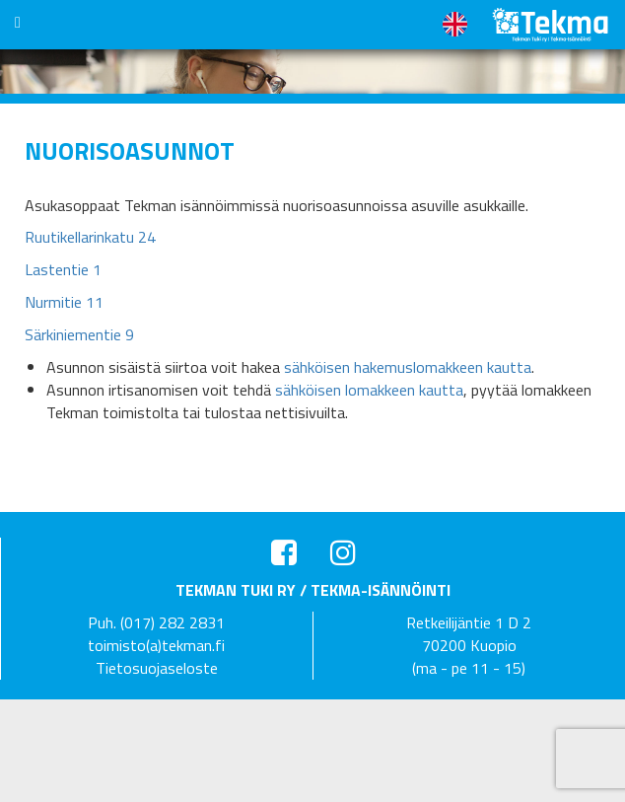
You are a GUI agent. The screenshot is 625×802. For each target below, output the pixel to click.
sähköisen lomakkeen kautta (369, 389)
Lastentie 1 (63, 269)
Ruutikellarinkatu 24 (90, 237)
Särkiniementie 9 (79, 334)
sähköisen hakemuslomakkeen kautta (407, 367)
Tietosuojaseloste (157, 668)
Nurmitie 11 (64, 302)
